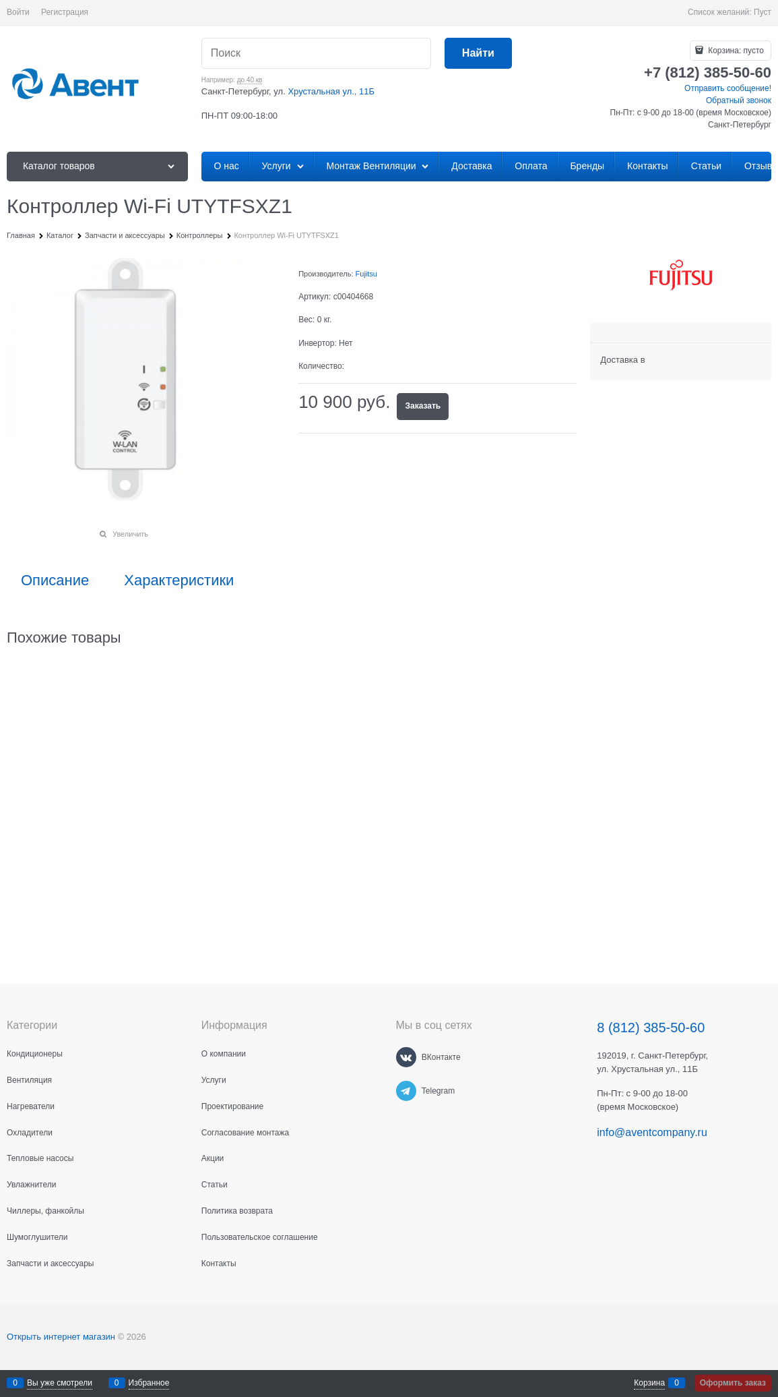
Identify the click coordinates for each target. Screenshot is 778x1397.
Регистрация (64, 12)
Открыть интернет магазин (61, 1337)
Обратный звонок (738, 100)
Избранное (149, 1382)
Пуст (762, 12)
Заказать (423, 406)
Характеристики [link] (179, 580)
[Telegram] (406, 1091)
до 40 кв (250, 80)
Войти (18, 12)
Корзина (649, 1382)
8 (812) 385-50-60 (651, 1027)
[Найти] (478, 53)
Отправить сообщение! (727, 88)
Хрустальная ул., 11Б (331, 91)
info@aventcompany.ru (652, 1132)
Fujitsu (366, 274)
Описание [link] (55, 580)
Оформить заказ (733, 1383)
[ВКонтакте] (406, 1057)
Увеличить (130, 534)
